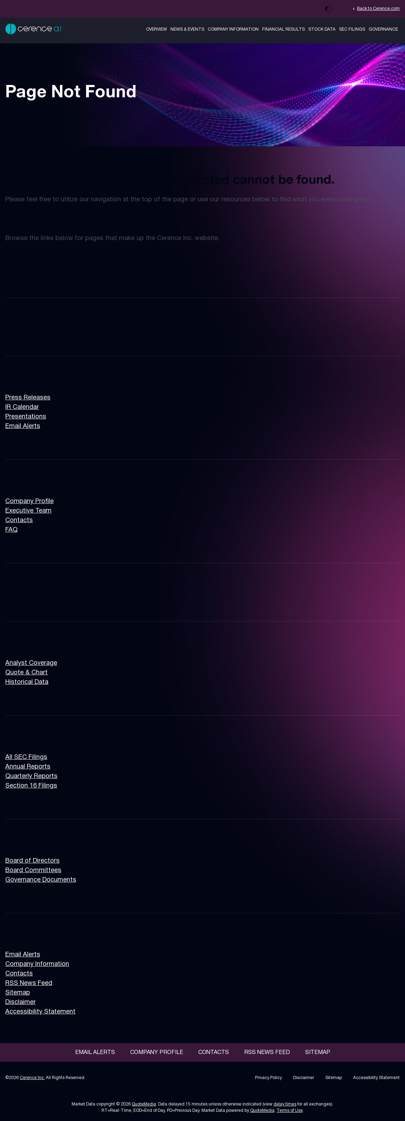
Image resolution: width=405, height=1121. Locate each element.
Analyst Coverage (31, 663)
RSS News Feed (28, 983)
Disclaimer (20, 1002)
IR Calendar (22, 407)
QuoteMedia (144, 1104)
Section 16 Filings (31, 786)
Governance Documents (40, 880)
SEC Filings (352, 29)
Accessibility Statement (40, 1012)
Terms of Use (290, 1111)
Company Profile (29, 501)
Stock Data (322, 29)
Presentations (25, 417)
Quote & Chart (26, 673)
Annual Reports (27, 767)
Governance (383, 29)
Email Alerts (22, 426)
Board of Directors (32, 861)
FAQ (11, 530)
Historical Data (26, 682)
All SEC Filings (26, 757)
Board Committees (33, 871)
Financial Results (283, 29)
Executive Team (28, 511)
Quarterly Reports (31, 776)
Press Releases (27, 398)
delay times (284, 1104)
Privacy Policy (268, 1078)
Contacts (19, 520)
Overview (156, 29)
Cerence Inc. (32, 1078)
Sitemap (17, 993)
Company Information (233, 29)
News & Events (187, 29)
